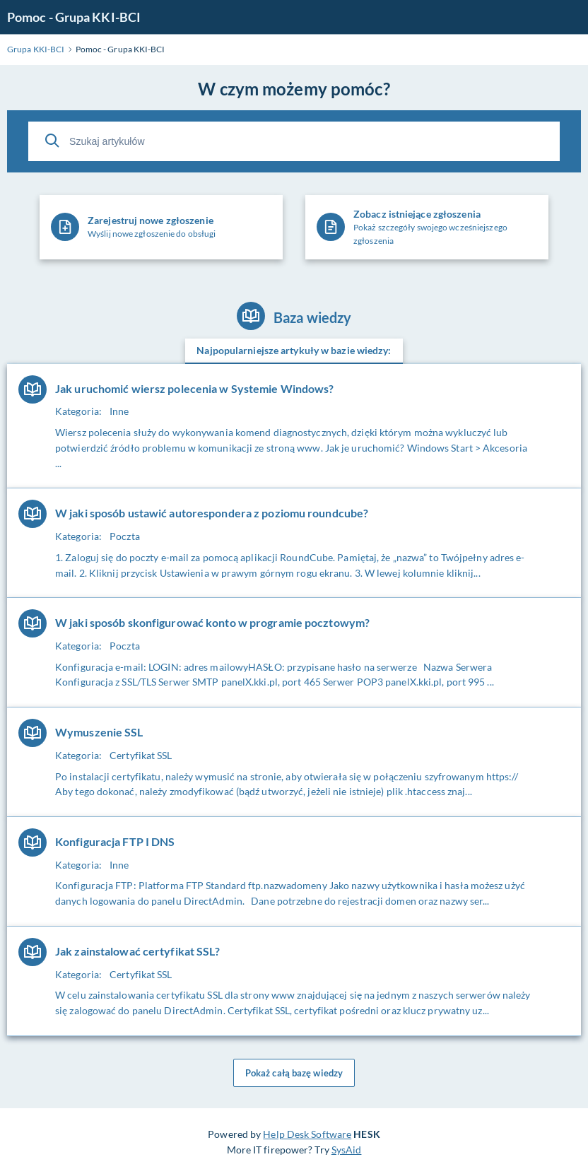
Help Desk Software (307, 1134)
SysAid (346, 1150)
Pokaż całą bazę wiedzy (294, 1072)
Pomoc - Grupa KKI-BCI (74, 17)
